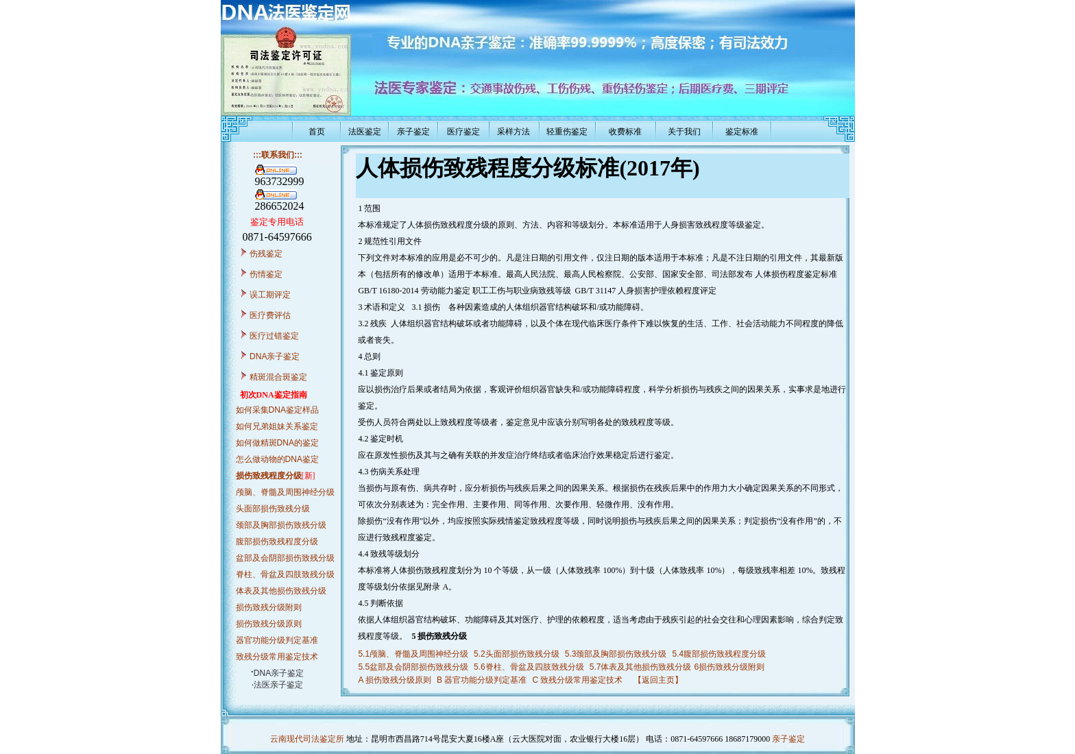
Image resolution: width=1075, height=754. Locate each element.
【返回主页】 (658, 680)
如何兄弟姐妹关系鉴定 (277, 426)
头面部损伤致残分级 (273, 508)
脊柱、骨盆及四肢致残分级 (285, 574)
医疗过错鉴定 (274, 336)
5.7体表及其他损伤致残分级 (641, 667)
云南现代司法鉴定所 (307, 739)
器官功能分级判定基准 (277, 640)
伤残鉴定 (266, 253)
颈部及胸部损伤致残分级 (281, 525)
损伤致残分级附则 (269, 607)
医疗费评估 (270, 315)
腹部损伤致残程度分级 (277, 541)
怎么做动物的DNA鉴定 (277, 459)
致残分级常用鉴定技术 (277, 656)
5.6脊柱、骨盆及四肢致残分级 (529, 667)
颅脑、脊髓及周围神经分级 (285, 492)
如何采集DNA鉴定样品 (277, 410)
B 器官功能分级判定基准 (482, 680)
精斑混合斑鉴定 (278, 377)
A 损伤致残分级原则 (394, 680)
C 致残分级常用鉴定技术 (577, 680)
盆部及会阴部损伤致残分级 (285, 558)
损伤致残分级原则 (269, 624)
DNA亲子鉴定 (275, 356)
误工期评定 (270, 295)
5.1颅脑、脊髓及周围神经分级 (413, 654)
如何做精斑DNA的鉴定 (277, 443)
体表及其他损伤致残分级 (281, 591)
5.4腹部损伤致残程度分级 (719, 654)
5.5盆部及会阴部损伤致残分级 (413, 667)
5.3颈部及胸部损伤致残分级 (616, 654)
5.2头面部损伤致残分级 (516, 654)
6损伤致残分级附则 (729, 667)
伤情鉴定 (266, 274)
